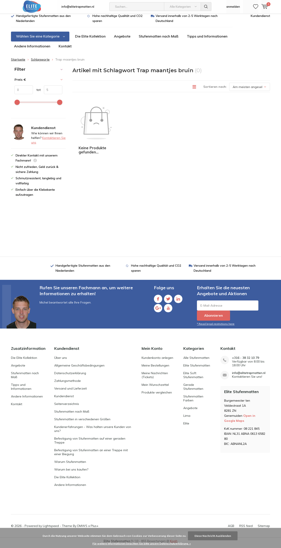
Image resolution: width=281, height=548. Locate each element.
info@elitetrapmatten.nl (77, 6)
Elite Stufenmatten (196, 368)
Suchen (206, 6)
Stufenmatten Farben (193, 401)
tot (37, 93)
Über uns (60, 361)
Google (158, 310)
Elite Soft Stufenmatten (193, 378)
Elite (186, 426)
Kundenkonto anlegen (157, 361)
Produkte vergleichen (157, 395)
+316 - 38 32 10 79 (245, 361)
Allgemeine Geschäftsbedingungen (79, 368)
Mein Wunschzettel (155, 388)
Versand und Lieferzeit (70, 391)
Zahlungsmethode (67, 384)
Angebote (122, 39)
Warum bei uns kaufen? (71, 472)
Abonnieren (213, 319)
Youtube (168, 310)
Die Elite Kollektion (90, 39)
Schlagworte (40, 63)
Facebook (158, 301)
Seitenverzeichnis (66, 407)
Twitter (168, 301)
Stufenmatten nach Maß (158, 39)
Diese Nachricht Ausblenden (213, 535)
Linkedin (178, 301)
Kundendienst (260, 19)
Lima (186, 419)
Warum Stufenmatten (70, 465)
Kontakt (65, 49)
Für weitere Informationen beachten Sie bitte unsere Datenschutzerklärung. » (141, 543)
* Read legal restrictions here (215, 327)
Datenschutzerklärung (70, 376)
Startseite (18, 63)
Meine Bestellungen (155, 368)
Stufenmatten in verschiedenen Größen (82, 422)
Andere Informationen (32, 49)
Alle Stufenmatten (196, 361)
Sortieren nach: (215, 90)
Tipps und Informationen (207, 39)
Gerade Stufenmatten (193, 390)
